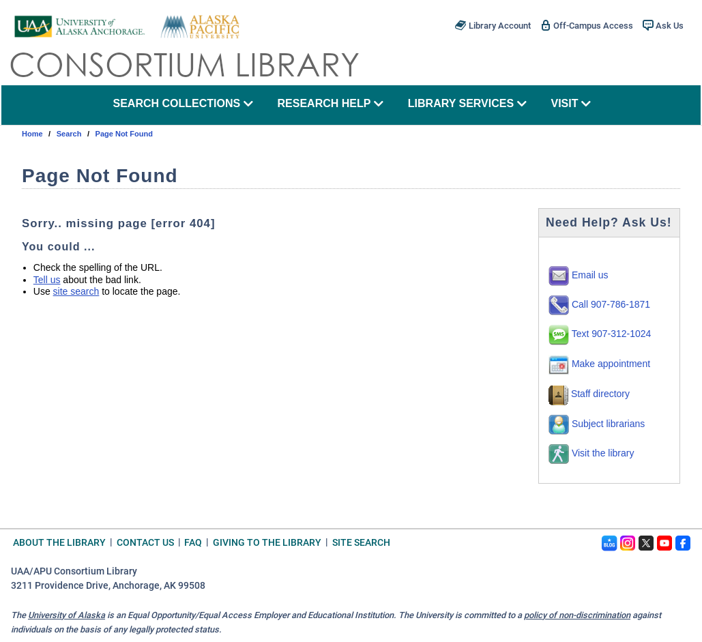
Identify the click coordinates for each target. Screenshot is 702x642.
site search (76, 291)
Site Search (361, 542)
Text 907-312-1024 (600, 333)
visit (571, 103)
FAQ (193, 542)
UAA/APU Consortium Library (74, 571)
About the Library (59, 542)
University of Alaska (66, 615)
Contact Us (145, 542)
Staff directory (589, 393)
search (69, 134)
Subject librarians (597, 423)
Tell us (47, 279)
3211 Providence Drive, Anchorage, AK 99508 (108, 586)
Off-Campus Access (586, 25)
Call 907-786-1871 (599, 304)
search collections (182, 103)
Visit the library (591, 453)
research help (331, 103)
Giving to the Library (267, 542)
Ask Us (663, 25)
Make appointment (599, 363)
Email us (579, 274)
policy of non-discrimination (577, 615)
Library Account (492, 25)
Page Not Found (124, 134)
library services (467, 103)
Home (32, 134)
